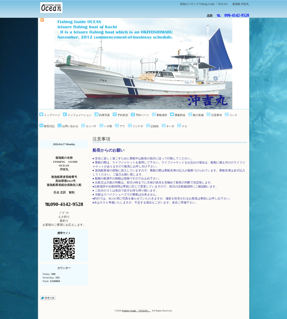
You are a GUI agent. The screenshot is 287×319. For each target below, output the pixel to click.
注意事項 (216, 115)
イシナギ (137, 126)
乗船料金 (180, 115)
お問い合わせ (70, 126)
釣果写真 (104, 115)
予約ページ (142, 115)
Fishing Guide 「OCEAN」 (136, 310)
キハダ (170, 126)
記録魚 (155, 126)
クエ (184, 126)
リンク (233, 115)
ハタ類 (108, 126)
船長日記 (49, 126)
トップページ (52, 115)
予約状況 (122, 115)
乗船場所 (162, 115)
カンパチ (91, 126)
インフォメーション (80, 115)
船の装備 (198, 115)
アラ (122, 126)
